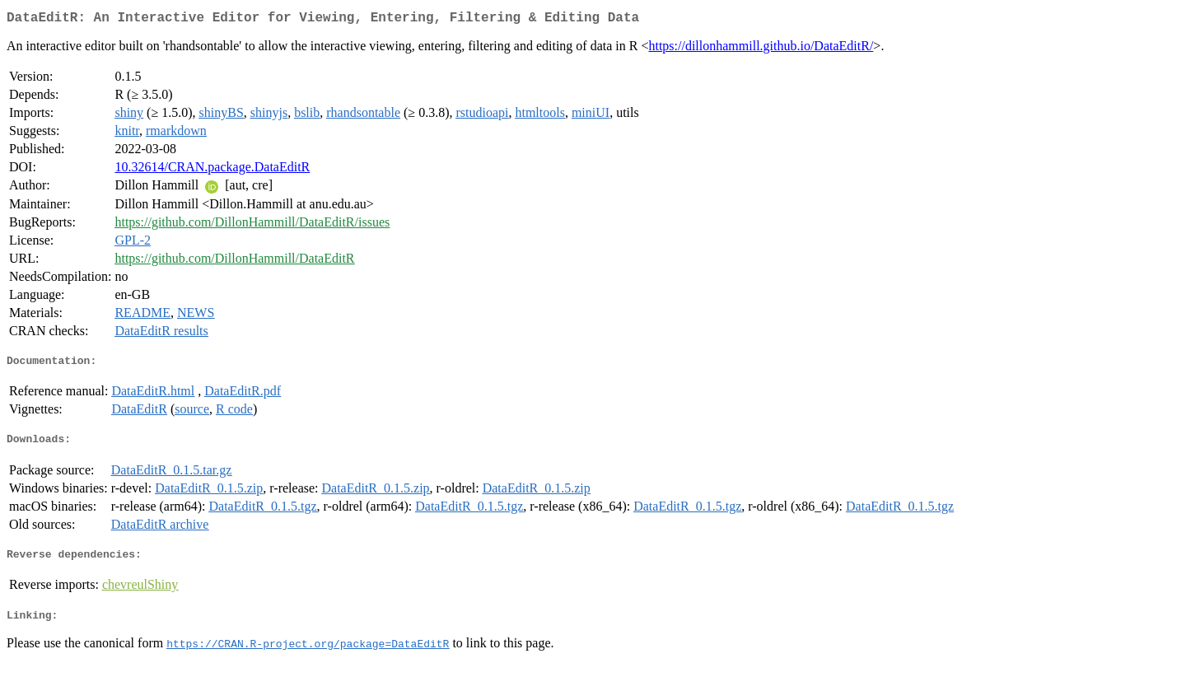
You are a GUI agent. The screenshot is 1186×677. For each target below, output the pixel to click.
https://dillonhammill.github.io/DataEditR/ (760, 49)
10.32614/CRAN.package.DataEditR (212, 170)
